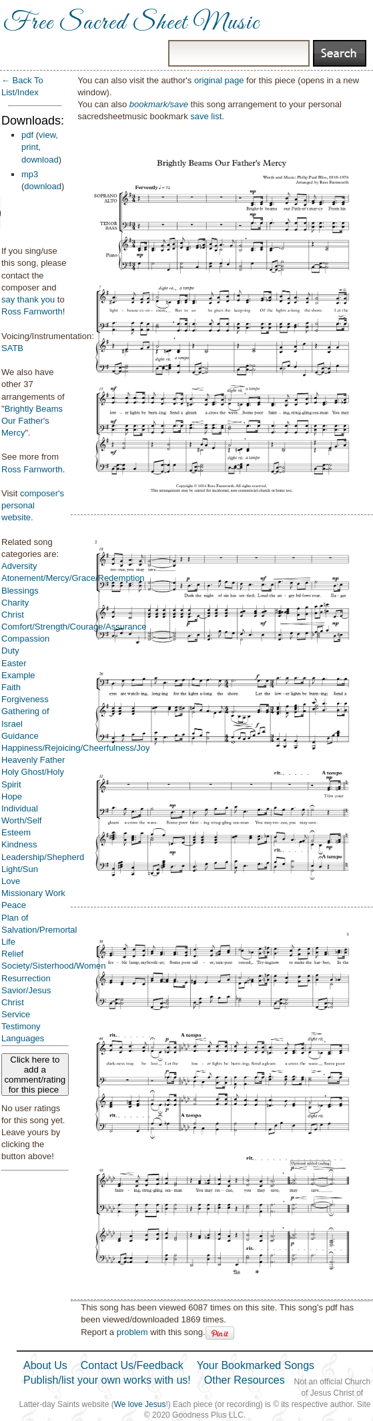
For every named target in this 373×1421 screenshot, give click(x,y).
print (29, 147)
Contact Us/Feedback (132, 1365)
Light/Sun (19, 869)
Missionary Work (33, 893)
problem (132, 1332)
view (47, 135)
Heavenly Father (33, 760)
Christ (12, 615)
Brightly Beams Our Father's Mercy (32, 421)
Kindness (19, 844)
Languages (22, 1038)
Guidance (20, 736)
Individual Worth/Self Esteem (21, 820)
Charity (15, 603)
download (40, 160)
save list (206, 116)
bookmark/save (158, 104)
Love (10, 881)
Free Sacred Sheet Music (131, 23)
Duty (10, 651)
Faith (11, 687)
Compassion (25, 639)
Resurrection (26, 978)
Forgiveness (25, 699)
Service (15, 1014)
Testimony (21, 1026)
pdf (27, 135)
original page (219, 80)
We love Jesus (140, 1404)
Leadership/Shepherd (42, 857)
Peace (13, 905)
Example (18, 675)
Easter (14, 663)
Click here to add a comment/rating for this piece (34, 1075)
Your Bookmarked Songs (255, 1365)
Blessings (20, 591)
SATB (12, 348)
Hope (11, 796)
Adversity (19, 566)
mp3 (29, 174)
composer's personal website (32, 505)
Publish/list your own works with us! (107, 1380)
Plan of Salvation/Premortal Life (39, 930)
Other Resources (244, 1380)
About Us (45, 1365)
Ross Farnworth (32, 311)
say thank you (28, 299)
